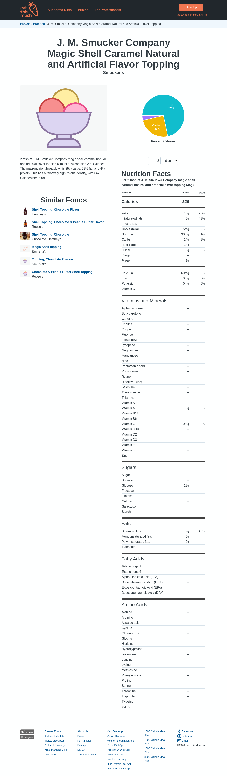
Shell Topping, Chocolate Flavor (55, 209)
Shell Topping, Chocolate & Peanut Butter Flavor (68, 222)
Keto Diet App (115, 731)
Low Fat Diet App (117, 759)
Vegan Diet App (116, 736)
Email (182, 741)
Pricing (83, 9)
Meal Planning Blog (56, 749)
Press (80, 736)
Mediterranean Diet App (120, 740)
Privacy (81, 745)
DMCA (81, 749)
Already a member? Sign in (191, 14)
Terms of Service (87, 754)
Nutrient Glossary (55, 745)
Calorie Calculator (55, 736)
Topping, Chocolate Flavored (53, 259)
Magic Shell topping (46, 247)
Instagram (185, 736)
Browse (25, 24)
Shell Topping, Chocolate (50, 234)
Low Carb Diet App (118, 754)
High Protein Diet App (119, 763)
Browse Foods (53, 731)
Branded (39, 24)
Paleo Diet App (115, 745)
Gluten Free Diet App (119, 768)
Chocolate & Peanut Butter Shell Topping (62, 272)
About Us (82, 731)
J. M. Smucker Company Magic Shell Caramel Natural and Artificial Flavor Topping (113, 53)
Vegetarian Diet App (118, 749)
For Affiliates (84, 740)
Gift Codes (51, 754)
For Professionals (108, 9)
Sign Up (191, 7)
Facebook (185, 731)
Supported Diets (60, 9)
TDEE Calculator (54, 740)
